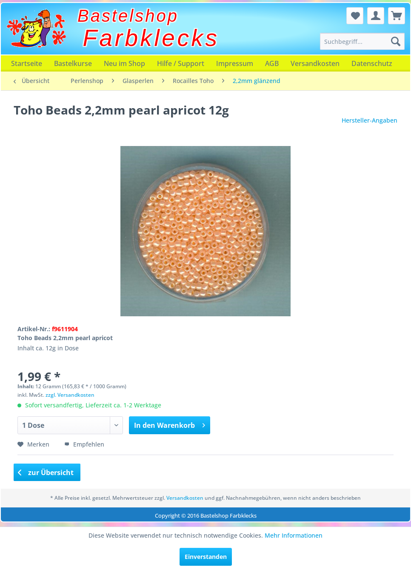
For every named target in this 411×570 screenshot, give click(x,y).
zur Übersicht (46, 472)
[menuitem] (362, 41)
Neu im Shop (124, 63)
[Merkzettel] (354, 15)
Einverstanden (206, 557)
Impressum (234, 63)
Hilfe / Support (180, 63)
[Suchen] (396, 41)
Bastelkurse (73, 63)
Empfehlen (84, 444)
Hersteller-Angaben (369, 120)
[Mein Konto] (375, 15)
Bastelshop (128, 15)
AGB (272, 63)
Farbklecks (151, 38)
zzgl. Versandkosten (70, 394)
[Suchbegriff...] (362, 41)
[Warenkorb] (396, 15)
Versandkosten (315, 63)
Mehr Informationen (294, 535)
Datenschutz (371, 63)
